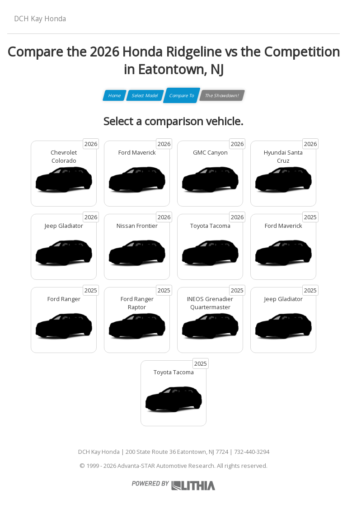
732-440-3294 (251, 452)
